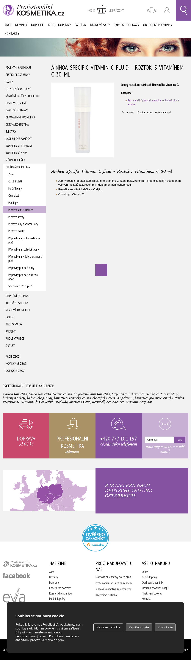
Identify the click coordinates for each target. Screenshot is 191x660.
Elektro (11, 131)
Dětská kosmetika (17, 124)
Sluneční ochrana (17, 296)
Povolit (165, 627)
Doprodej (38, 24)
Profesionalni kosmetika (95, 537)
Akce (8, 24)
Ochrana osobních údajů (155, 588)
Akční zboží (13, 356)
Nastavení (108, 627)
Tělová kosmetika (17, 303)
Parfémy (80, 24)
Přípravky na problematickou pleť (24, 240)
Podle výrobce (15, 338)
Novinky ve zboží (16, 364)
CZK (151, 10)
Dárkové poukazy (126, 24)
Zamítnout (139, 627)
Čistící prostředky (18, 75)
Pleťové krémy (16, 217)
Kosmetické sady (16, 153)
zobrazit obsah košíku (105, 10)
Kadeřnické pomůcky (19, 139)
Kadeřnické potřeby (60, 588)
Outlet (10, 346)
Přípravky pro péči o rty (21, 268)
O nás (145, 572)
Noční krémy (15, 188)
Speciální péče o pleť (20, 286)
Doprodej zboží (15, 371)
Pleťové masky (16, 231)
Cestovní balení (16, 103)
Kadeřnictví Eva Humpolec (14, 600)
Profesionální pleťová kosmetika (144, 100)
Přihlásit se (166, 10)
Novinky (21, 24)
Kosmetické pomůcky (19, 146)
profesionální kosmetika (21, 564)
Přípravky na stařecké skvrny (23, 249)
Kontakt (146, 599)
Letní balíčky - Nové (18, 89)
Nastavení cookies (152, 593)
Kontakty (12, 33)
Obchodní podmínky (157, 24)
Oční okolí (13, 195)
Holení (10, 317)
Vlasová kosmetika (18, 310)
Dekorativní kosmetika (20, 117)
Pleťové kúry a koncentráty (23, 224)
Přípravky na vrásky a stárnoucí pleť (25, 258)
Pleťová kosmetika (18, 167)
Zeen (11, 174)
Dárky (9, 82)
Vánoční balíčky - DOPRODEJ (23, 96)
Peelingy (13, 203)
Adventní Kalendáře (18, 67)
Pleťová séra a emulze (20, 210)
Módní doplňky (59, 24)
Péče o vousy (14, 324)
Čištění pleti (15, 181)
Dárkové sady (100, 24)
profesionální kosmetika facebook (16, 575)
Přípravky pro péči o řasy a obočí (23, 277)
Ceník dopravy (149, 577)
